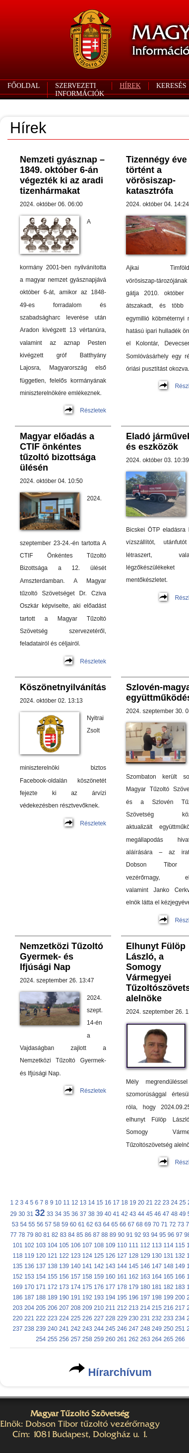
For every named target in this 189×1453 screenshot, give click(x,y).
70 (156, 1224)
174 (75, 1287)
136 (29, 1266)
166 (180, 1276)
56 (40, 1224)
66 (123, 1224)
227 (99, 1318)
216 (168, 1307)
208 (75, 1307)
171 (41, 1287)
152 (18, 1276)
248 (145, 1328)
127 (122, 1255)
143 (111, 1266)
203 (18, 1307)
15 (99, 1202)
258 (87, 1339)
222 (41, 1318)
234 (180, 1318)
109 (111, 1245)
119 (29, 1255)
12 (74, 1202)
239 (41, 1328)
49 (182, 1214)
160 (111, 1276)
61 (81, 1224)
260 (111, 1339)
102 (29, 1245)
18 (124, 1202)
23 (166, 1202)
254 (41, 1339)
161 (122, 1276)
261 (122, 1339)
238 (29, 1328)
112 (145, 1245)
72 (172, 1224)
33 (50, 1214)
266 (180, 1339)
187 (29, 1297)
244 (99, 1328)
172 (53, 1287)
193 (99, 1297)
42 (124, 1214)
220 (18, 1318)
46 (157, 1214)
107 (87, 1245)
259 (99, 1339)
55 (31, 1224)
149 (180, 1266)
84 (71, 1234)
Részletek (93, 410)
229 (122, 1318)
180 (145, 1287)
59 (65, 1224)
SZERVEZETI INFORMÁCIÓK (79, 89)
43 (132, 1214)
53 (15, 1224)
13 (83, 1202)
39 (99, 1214)
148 (168, 1266)
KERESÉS (171, 85)
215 (157, 1307)
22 (157, 1202)
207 (64, 1307)
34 (58, 1214)
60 (73, 1224)
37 (83, 1214)
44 (141, 1214)
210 (99, 1307)
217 (180, 1307)
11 (66, 1202)
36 (74, 1214)
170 (29, 1287)
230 (133, 1318)
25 (182, 1202)
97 (179, 1234)
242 (75, 1328)
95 (162, 1234)
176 (99, 1287)
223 (53, 1318)
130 (157, 1255)
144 (122, 1266)
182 (168, 1287)
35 (66, 1214)
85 (79, 1234)
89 (113, 1234)
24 (174, 1202)
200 (180, 1297)
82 (55, 1234)
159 (99, 1276)
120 (41, 1255)
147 (157, 1266)
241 (64, 1328)
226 (87, 1318)
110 (122, 1245)
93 (146, 1234)
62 (89, 1224)
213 (133, 1307)
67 (131, 1224)
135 (18, 1266)
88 (104, 1234)
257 (75, 1339)
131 (168, 1255)
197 (145, 1297)
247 (133, 1328)
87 (96, 1234)
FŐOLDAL (23, 85)
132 (180, 1255)
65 (114, 1224)
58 (56, 1224)
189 (53, 1297)
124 (87, 1255)
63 (98, 1224)
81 (46, 1234)
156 (64, 1276)
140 (75, 1266)
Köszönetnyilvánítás (63, 687)
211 (111, 1307)
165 (168, 1276)
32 (40, 1213)
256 (64, 1339)
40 (108, 1214)
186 (18, 1297)
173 (64, 1287)
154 (41, 1276)
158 (87, 1276)
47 (166, 1214)
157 (75, 1276)
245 (111, 1328)
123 (75, 1255)
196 (133, 1297)
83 (63, 1234)
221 (29, 1318)
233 (168, 1318)
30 (21, 1214)
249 (157, 1328)
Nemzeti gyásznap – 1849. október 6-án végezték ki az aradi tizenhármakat (62, 175)
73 (181, 1224)
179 (133, 1287)
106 (75, 1245)
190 (64, 1297)
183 (180, 1287)
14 (91, 1202)
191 (75, 1297)
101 (18, 1245)
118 (18, 1255)
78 (21, 1234)
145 (133, 1266)
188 (41, 1297)
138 (53, 1266)
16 (108, 1202)
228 (111, 1318)
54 (23, 1224)
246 (122, 1328)
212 (122, 1307)
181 (157, 1287)
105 (64, 1245)
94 (154, 1234)
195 (122, 1297)
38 (91, 1214)
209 (87, 1307)
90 (121, 1234)
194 (111, 1297)
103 (41, 1245)
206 (53, 1307)
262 (133, 1339)
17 (116, 1202)
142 (99, 1266)
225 (75, 1318)
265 (168, 1339)
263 (145, 1339)
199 (168, 1297)
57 (48, 1224)
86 (88, 1234)
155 (53, 1276)
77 (13, 1234)
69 (147, 1224)
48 (174, 1214)
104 (53, 1245)
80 (38, 1234)
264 (157, 1339)
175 (87, 1287)
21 (149, 1202)
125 (99, 1255)
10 (58, 1202)
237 (18, 1328)
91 (129, 1234)
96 (171, 1234)
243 (87, 1328)
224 (64, 1318)
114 (168, 1245)
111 (133, 1245)
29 (13, 1214)
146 (145, 1266)
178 (122, 1287)
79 (30, 1234)
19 (132, 1202)
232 (157, 1318)
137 (41, 1266)
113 (157, 1245)
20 (141, 1202)
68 (139, 1224)
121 (53, 1255)
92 (137, 1234)
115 (180, 1245)
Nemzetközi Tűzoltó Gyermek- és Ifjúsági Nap (61, 956)
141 (87, 1266)
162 (133, 1276)
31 (30, 1214)
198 (157, 1297)
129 (145, 1255)
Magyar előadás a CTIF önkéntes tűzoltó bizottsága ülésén (58, 452)
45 (149, 1214)
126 (111, 1255)
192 (87, 1297)
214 (145, 1307)
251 (180, 1328)
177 (111, 1287)
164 (157, 1276)
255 (53, 1339)
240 (53, 1328)
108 (99, 1245)
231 (145, 1318)
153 (29, 1276)
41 (116, 1214)
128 (133, 1255)
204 (29, 1307)
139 (64, 1266)
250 (168, 1328)
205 (41, 1307)
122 (64, 1255)
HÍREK (130, 85)
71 (164, 1224)
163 (145, 1276)
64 (106, 1224)
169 (18, 1287)
